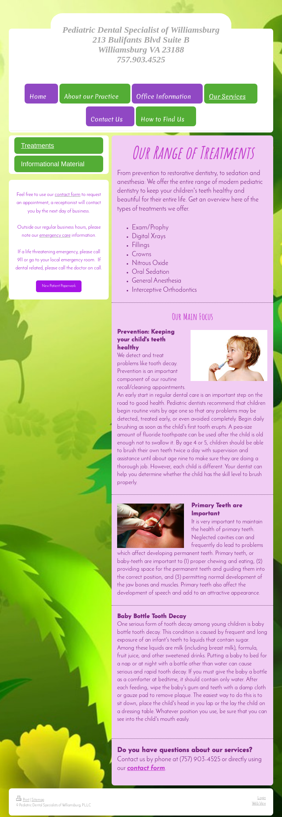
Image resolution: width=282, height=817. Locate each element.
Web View (259, 804)
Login (261, 798)
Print (22, 800)
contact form (146, 768)
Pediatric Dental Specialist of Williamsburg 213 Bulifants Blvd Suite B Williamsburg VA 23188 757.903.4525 (141, 44)
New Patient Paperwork (59, 286)
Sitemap (38, 800)
